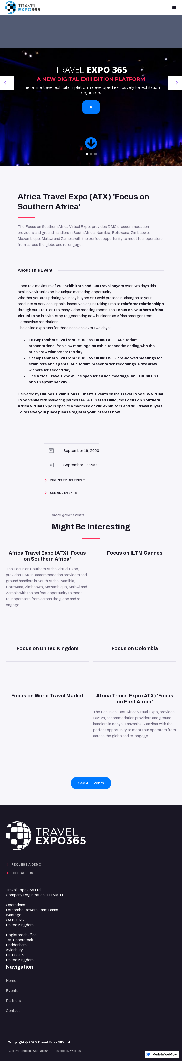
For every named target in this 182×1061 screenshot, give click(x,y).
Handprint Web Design (33, 1051)
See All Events (91, 783)
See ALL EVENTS (64, 493)
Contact (13, 1011)
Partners (13, 1001)
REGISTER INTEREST (67, 480)
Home (11, 981)
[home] (22, 7)
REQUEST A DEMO (26, 864)
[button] (174, 7)
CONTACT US (22, 873)
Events (12, 991)
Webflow (75, 1051)
